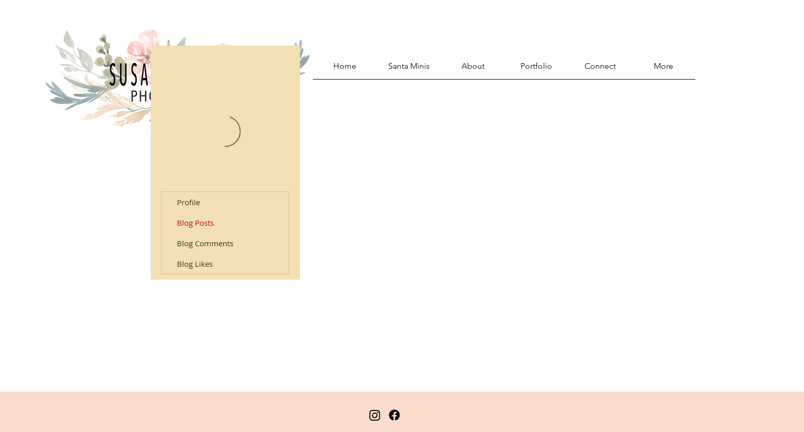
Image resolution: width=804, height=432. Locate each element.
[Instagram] (375, 415)
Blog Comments (205, 243)
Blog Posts (195, 223)
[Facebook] (394, 415)
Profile (188, 202)
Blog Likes (195, 264)
